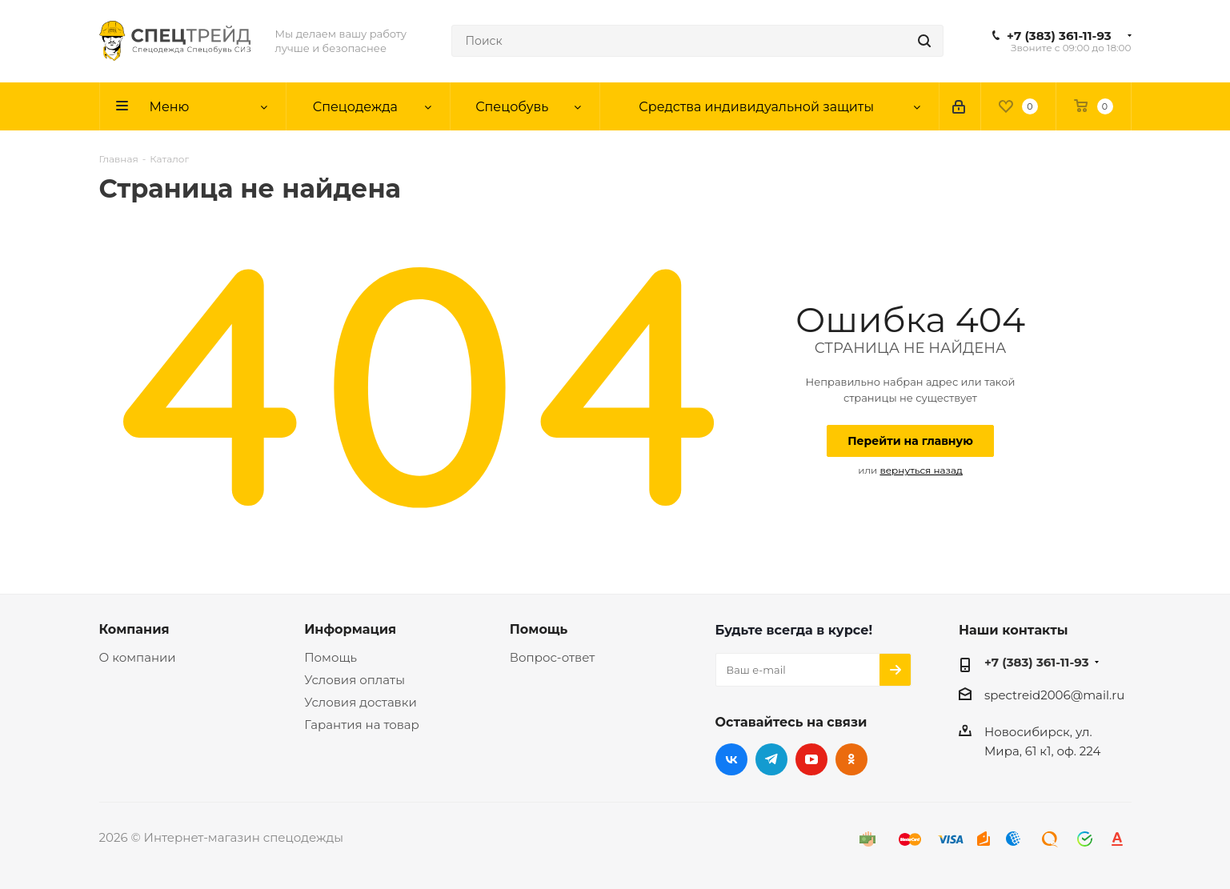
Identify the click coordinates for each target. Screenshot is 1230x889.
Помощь (330, 657)
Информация (350, 629)
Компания (134, 629)
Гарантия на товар (361, 724)
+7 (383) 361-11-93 (1059, 36)
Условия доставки (360, 702)
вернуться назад (920, 470)
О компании (137, 657)
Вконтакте (731, 759)
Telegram (771, 759)
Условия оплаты (354, 679)
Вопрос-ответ (552, 657)
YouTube (811, 759)
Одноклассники (851, 759)
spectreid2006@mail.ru (1054, 695)
